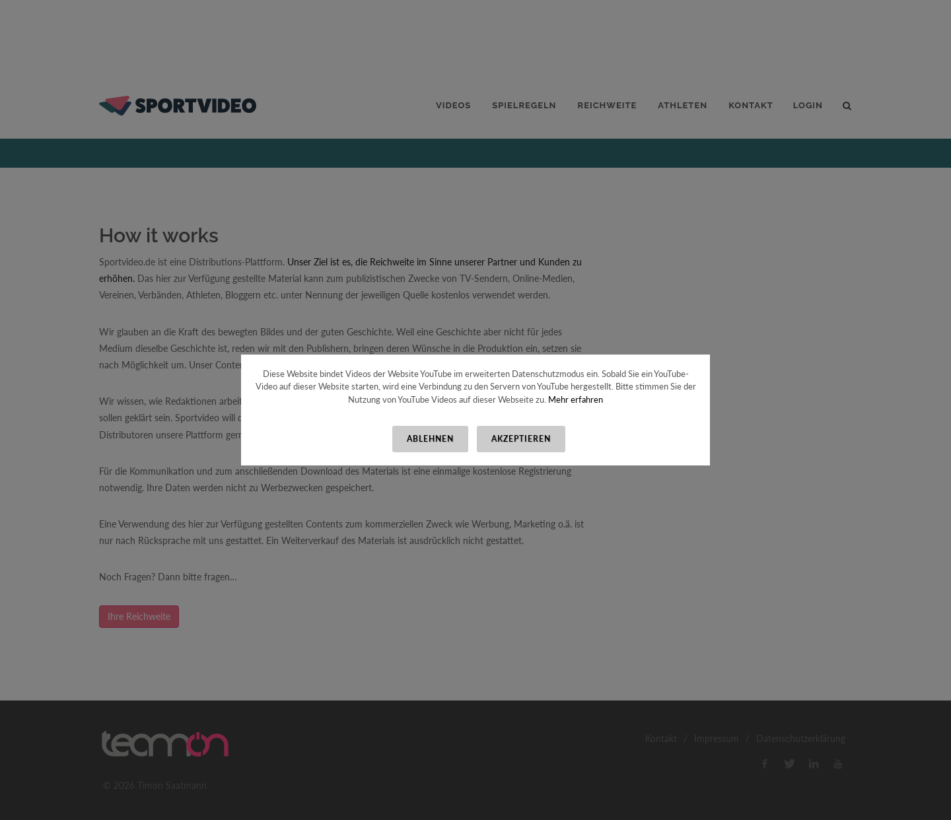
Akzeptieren (521, 439)
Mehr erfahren (575, 399)
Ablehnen (430, 439)
